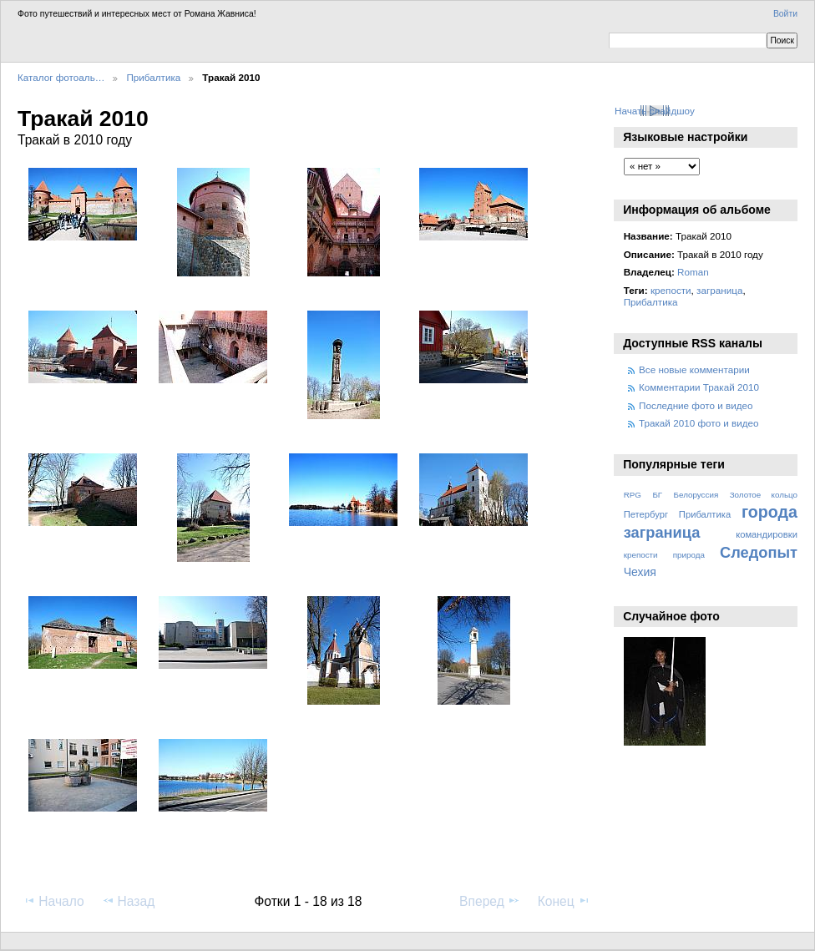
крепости (670, 290)
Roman (693, 271)
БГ (657, 494)
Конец (564, 900)
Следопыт (758, 552)
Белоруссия (696, 494)
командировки (766, 534)
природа (689, 554)
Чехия (640, 572)
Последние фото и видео (696, 405)
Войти (785, 13)
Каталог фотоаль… (61, 77)
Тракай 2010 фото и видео (699, 422)
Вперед (489, 900)
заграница (719, 290)
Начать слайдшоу (655, 110)
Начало (53, 900)
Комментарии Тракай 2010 (699, 387)
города (769, 512)
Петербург (646, 514)
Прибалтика (153, 77)
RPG (632, 494)
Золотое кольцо (763, 494)
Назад (128, 900)
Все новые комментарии (694, 369)
